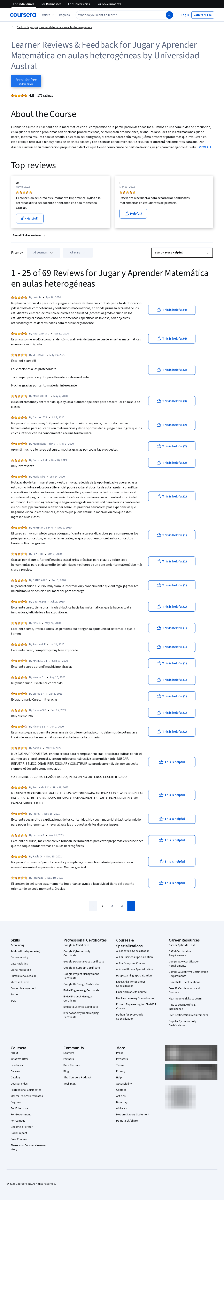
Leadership (17, 1065)
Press (119, 1053)
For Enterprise (19, 1108)
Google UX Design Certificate (81, 984)
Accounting (17, 945)
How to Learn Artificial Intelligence (182, 1007)
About (14, 1053)
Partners (68, 1059)
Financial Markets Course (131, 992)
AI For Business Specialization (134, 957)
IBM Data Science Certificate (80, 1007)
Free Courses (19, 1139)
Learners (68, 1053)
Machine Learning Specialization (135, 998)
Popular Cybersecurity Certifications (182, 1023)
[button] (64, 15)
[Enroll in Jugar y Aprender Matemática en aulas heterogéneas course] (26, 81)
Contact (121, 1090)
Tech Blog (69, 1084)
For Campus (18, 1121)
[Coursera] (23, 15)
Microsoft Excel (20, 982)
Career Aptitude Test (182, 945)
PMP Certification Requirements (188, 1015)
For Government (21, 1115)
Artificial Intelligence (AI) (25, 951)
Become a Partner (22, 1127)
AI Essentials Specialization (132, 951)
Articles (121, 1096)
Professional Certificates (26, 1090)
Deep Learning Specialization (134, 976)
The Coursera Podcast (77, 1078)
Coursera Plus (19, 1084)
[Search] (169, 15)
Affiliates (121, 1108)
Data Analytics (19, 964)
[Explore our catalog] (48, 15)
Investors (122, 1059)
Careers (16, 1071)
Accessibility (124, 1084)
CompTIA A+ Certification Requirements (184, 964)
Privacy (120, 1071)
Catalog (15, 1078)
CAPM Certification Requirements (180, 953)
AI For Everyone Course (130, 963)
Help (119, 1078)
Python (15, 994)
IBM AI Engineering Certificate (81, 990)
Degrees (16, 1102)
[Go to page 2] (112, 906)
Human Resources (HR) (24, 976)
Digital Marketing (21, 970)
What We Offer (19, 1059)
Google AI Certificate (76, 945)
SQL (13, 1001)
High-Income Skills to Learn (185, 999)
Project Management (23, 988)
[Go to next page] (131, 906)
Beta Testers (71, 1065)
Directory (122, 1102)
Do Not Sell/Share (127, 1121)
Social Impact (19, 1133)
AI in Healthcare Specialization (134, 969)
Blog (66, 1071)
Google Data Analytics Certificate (83, 962)
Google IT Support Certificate (81, 968)
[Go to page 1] (102, 906)
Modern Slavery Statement (132, 1115)
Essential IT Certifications (184, 982)
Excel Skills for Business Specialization (131, 984)
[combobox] (120, 15)
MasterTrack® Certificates (27, 1096)
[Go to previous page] (93, 906)
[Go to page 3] (122, 906)
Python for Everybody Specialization (129, 1017)
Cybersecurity (19, 957)
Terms (120, 1065)
